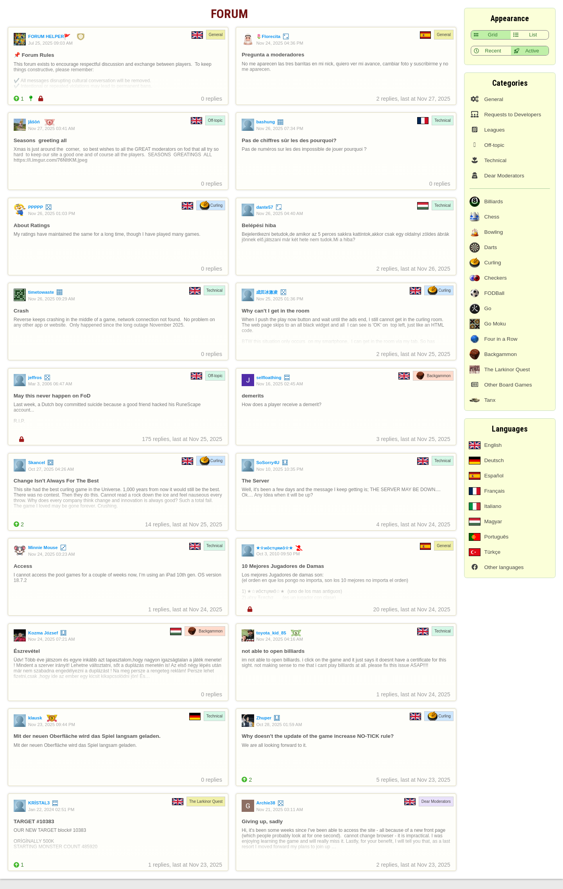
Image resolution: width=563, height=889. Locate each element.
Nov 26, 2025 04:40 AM (279, 213)
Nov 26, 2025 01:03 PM (51, 213)
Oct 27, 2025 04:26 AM (51, 469)
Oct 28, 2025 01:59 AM (279, 724)
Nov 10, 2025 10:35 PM (279, 469)
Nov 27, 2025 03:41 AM (51, 128)
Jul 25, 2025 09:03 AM (50, 43)
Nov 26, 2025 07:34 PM (279, 128)
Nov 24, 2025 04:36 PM (279, 43)
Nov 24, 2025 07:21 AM (51, 639)
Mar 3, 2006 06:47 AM (50, 383)
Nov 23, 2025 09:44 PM (51, 724)
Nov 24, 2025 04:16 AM (279, 639)
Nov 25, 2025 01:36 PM (279, 298)
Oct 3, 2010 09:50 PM (277, 553)
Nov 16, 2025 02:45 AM (279, 383)
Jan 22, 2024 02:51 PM (51, 809)
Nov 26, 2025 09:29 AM (51, 298)
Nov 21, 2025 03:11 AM (279, 809)
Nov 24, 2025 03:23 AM (51, 554)
